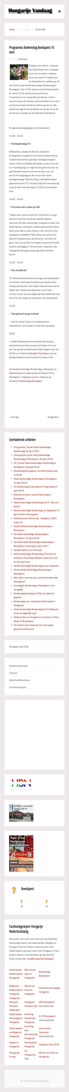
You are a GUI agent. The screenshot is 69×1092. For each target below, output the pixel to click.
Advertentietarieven (19, 680)
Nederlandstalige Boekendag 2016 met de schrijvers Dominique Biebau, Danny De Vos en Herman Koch (36, 557)
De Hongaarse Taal (30, 1054)
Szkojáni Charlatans (39, 353)
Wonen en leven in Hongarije (29, 989)
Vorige (14, 417)
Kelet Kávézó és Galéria (21, 373)
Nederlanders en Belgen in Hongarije (16, 1032)
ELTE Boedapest (47, 1016)
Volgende (53, 417)
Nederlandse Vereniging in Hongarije (16, 1018)
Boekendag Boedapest (31, 381)
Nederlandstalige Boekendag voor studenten (36, 565)
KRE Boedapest (47, 1002)
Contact (13, 673)
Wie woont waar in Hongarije (29, 973)
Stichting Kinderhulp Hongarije (29, 1018)
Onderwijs (22, 59)
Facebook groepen (18, 665)
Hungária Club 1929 (49, 1044)
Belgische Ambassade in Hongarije (16, 989)
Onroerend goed (17, 687)
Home (12, 29)
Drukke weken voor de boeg (28, 550)
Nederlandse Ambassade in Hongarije (16, 973)
